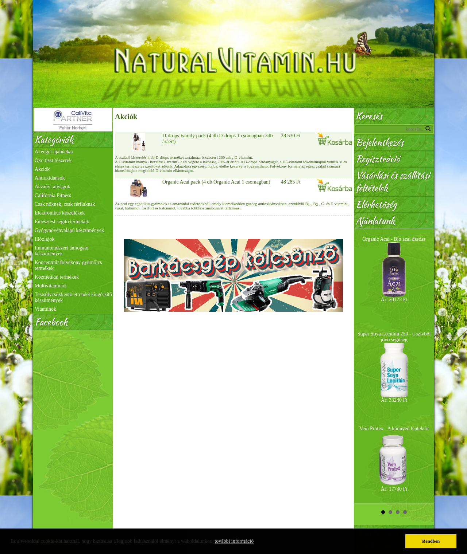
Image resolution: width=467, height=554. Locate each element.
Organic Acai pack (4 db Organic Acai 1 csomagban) (216, 182)
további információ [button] (234, 541)
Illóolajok (44, 239)
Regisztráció (378, 159)
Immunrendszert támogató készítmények (61, 250)
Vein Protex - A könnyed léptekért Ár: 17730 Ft (394, 459)
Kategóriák (54, 139)
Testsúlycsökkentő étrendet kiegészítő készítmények (73, 297)
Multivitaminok (51, 285)
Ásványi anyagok (52, 186)
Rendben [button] (431, 541)
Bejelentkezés (380, 142)
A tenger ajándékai (54, 151)
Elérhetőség (376, 204)
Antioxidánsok (50, 178)
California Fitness (53, 195)
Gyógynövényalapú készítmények (69, 230)
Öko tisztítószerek (53, 160)
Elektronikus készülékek (60, 213)
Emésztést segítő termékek (62, 221)
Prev (363, 366)
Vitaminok (45, 309)
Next (425, 366)
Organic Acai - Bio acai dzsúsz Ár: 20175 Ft (394, 269)
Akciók (42, 169)
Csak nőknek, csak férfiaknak (65, 204)
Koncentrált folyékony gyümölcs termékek (68, 265)
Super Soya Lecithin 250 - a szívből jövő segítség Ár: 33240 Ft (394, 367)
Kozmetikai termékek (57, 277)
